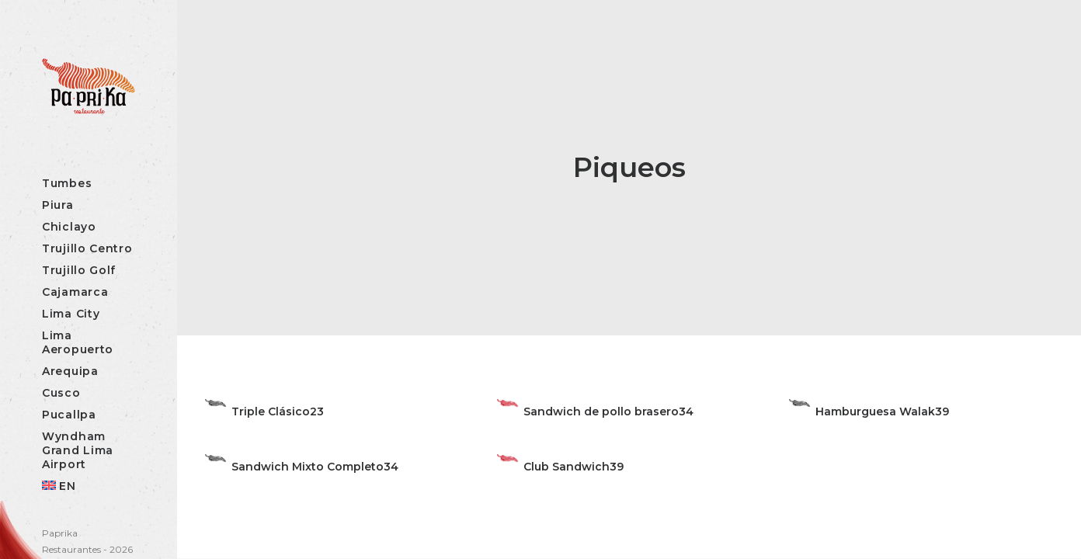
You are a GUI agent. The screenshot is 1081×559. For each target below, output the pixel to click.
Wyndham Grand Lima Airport (77, 450)
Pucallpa (69, 415)
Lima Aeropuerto (77, 342)
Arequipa (70, 371)
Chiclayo (69, 227)
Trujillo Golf (79, 270)
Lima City (70, 314)
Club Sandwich (566, 467)
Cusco (61, 393)
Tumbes (67, 183)
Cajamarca (75, 292)
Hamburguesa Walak (875, 411)
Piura (58, 205)
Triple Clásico (270, 411)
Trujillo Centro (87, 248)
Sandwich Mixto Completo (307, 467)
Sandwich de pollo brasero (601, 411)
